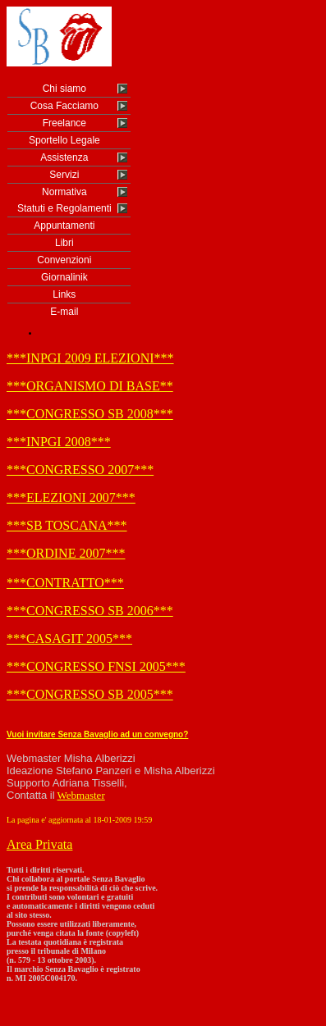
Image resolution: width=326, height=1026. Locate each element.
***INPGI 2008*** (59, 442)
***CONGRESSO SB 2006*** (90, 611)
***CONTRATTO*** (65, 583)
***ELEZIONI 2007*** (71, 497)
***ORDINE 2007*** (66, 553)
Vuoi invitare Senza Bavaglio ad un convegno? (97, 734)
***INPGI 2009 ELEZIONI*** (90, 358)
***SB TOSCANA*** (67, 525)
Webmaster (81, 795)
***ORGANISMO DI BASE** (90, 386)
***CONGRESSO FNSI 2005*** (96, 666)
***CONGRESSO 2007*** (80, 470)
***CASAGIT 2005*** (69, 638)
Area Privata (39, 844)
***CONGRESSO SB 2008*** (90, 414)
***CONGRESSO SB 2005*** (90, 694)
